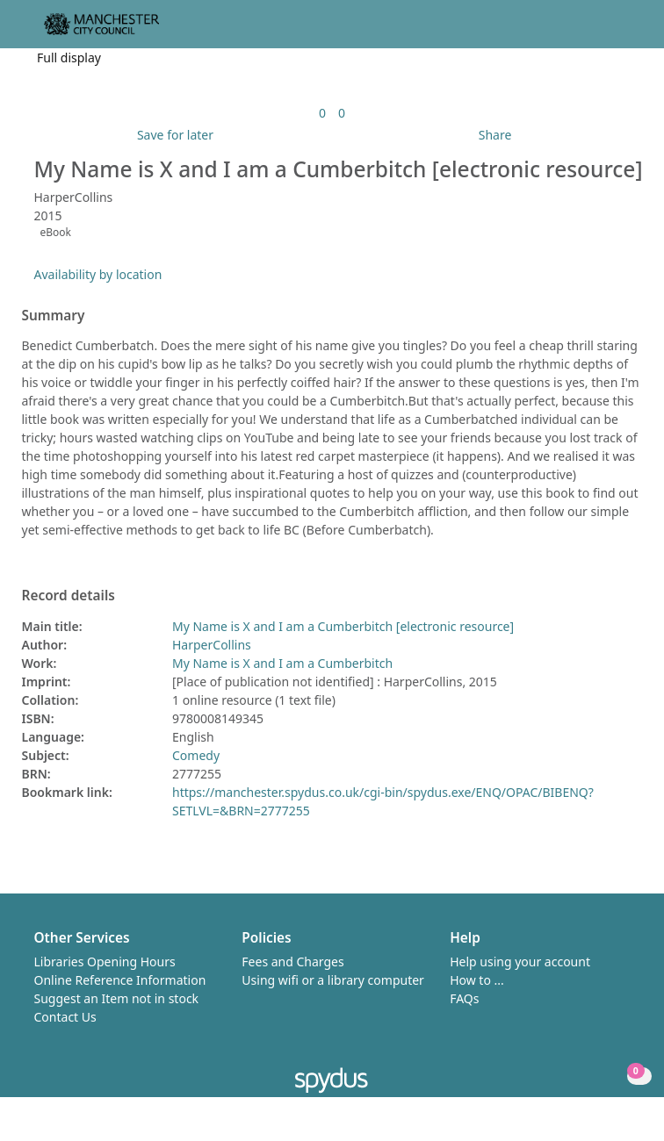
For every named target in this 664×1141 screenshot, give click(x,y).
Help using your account (520, 961)
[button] (602, 31)
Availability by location (98, 274)
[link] (322, 112)
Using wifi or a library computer (333, 980)
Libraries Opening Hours (105, 961)
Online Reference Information (120, 980)
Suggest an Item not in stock (116, 998)
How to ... (477, 980)
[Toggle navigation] (624, 31)
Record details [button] (68, 596)
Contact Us (65, 1016)
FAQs (464, 998)
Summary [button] (53, 316)
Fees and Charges (292, 961)
